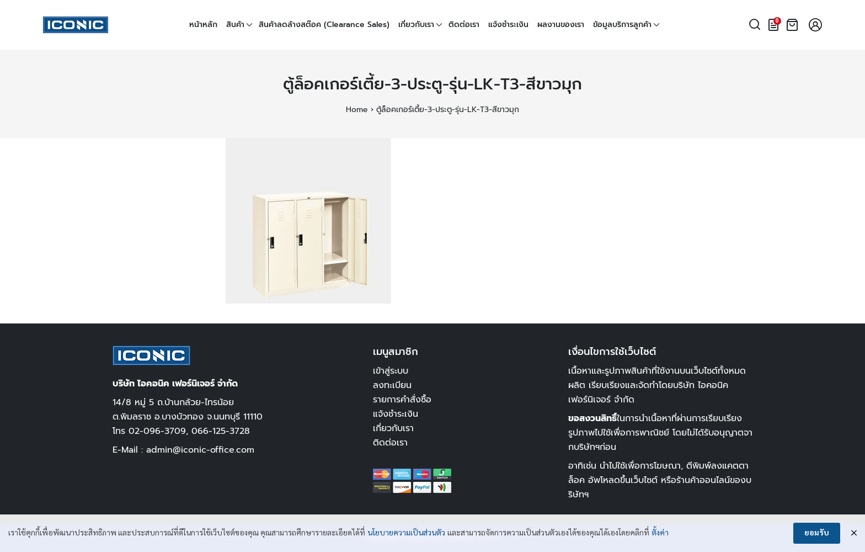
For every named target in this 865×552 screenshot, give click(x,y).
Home (357, 109)
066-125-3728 (220, 430)
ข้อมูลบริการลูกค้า (622, 24)
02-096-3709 (157, 430)
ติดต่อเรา (463, 24)
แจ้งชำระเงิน (508, 24)
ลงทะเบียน (392, 385)
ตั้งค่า (660, 533)
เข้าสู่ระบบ (390, 370)
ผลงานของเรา (560, 24)
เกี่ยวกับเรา (416, 24)
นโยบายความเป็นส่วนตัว (406, 533)
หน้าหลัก (203, 24)
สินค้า (235, 24)
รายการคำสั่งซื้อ (402, 399)
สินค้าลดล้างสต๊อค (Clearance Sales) (324, 24)
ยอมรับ (816, 533)
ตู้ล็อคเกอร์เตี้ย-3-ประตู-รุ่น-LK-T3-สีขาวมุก (432, 84)
